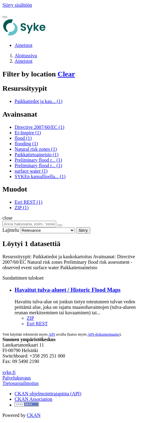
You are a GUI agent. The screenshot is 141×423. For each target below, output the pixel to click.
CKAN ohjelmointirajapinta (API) (48, 393)
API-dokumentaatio (103, 334)
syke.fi (8, 372)
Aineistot (24, 45)
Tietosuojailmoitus (20, 383)
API (52, 334)
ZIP (30, 318)
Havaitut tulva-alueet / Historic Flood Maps (68, 290)
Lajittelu (10, 230)
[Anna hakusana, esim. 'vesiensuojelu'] (29, 224)
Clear (66, 74)
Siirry (83, 230)
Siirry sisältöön (17, 5)
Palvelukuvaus (16, 377)
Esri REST (37, 323)
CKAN (33, 415)
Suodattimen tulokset (23, 277)
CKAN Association (33, 399)
